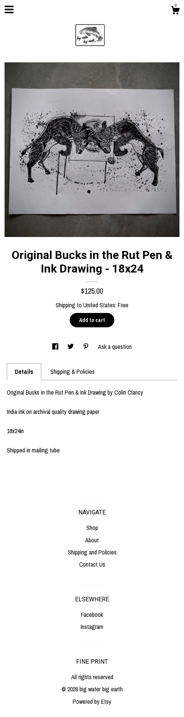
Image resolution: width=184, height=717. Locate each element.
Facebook (92, 614)
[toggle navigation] (9, 9)
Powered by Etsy (92, 701)
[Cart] (175, 11)
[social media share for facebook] (56, 346)
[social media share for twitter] (71, 346)
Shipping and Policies (92, 552)
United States (99, 305)
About (92, 540)
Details (24, 371)
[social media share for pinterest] (86, 346)
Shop (92, 527)
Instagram (92, 627)
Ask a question (115, 346)
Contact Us (92, 564)
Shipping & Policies (72, 371)
